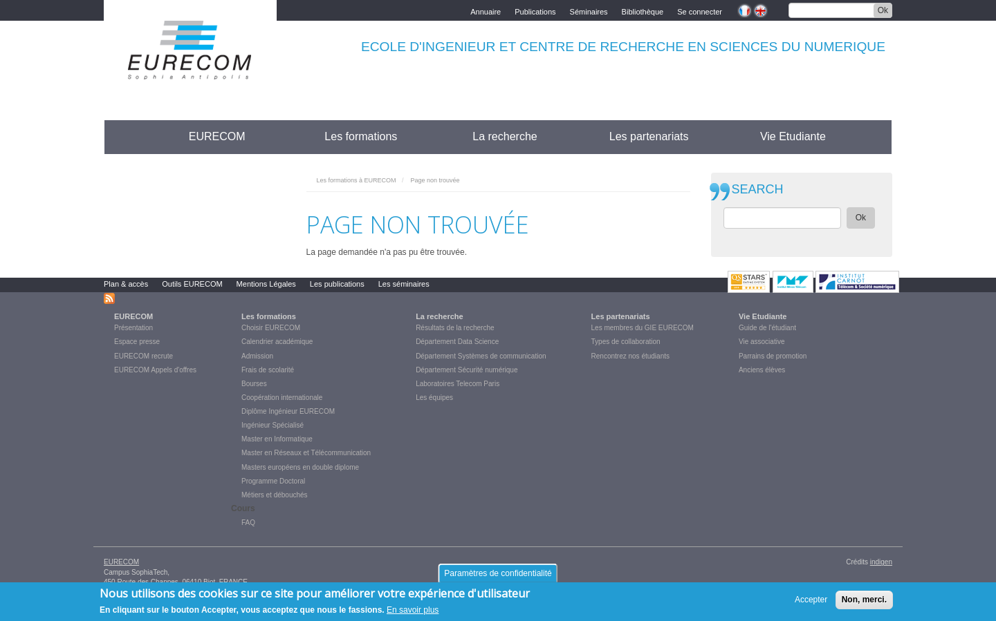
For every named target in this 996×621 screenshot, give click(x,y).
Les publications (337, 284)
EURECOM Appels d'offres (155, 370)
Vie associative (762, 341)
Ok (883, 10)
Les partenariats (649, 136)
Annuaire (485, 11)
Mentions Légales (266, 284)
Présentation (133, 328)
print (680, 177)
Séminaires (589, 11)
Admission (257, 356)
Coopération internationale (281, 397)
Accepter (811, 603)
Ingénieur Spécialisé (272, 425)
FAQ (248, 522)
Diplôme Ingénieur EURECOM (288, 411)
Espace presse (137, 341)
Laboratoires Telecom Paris (457, 384)
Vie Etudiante (793, 136)
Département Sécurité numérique (466, 370)
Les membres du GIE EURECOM (642, 328)
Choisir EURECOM (270, 328)
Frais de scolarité (267, 370)
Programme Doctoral (273, 481)
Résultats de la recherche (455, 328)
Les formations (360, 136)
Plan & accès (126, 284)
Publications (535, 11)
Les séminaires (404, 284)
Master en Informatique (277, 439)
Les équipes (434, 397)
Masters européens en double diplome (300, 467)
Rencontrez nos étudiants (630, 356)
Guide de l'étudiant (767, 328)
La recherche (504, 136)
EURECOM (217, 136)
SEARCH (758, 189)
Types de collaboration (626, 341)
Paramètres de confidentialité (497, 577)
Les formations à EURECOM (356, 180)
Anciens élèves (762, 370)
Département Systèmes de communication (481, 356)
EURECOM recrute (143, 356)
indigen (881, 562)
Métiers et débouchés (274, 495)
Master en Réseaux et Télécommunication (306, 453)
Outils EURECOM (192, 284)
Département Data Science (457, 341)
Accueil (130, 136)
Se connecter (699, 11)
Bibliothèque (643, 11)
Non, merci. (864, 603)
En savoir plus (413, 613)
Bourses (254, 384)
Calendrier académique (277, 341)
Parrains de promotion (772, 356)
